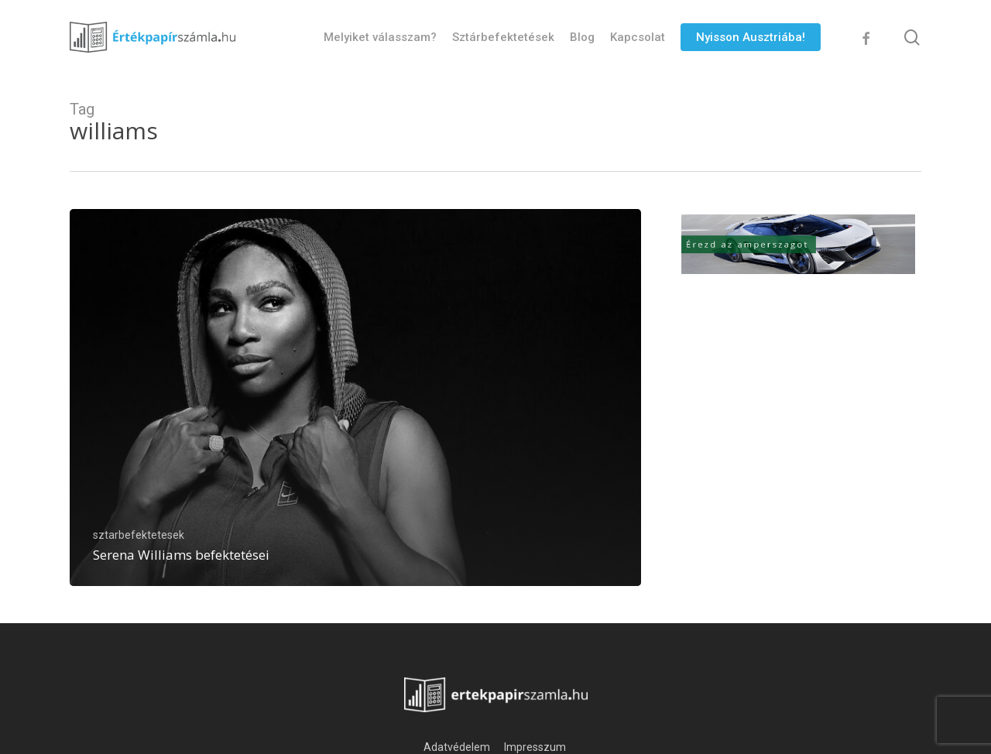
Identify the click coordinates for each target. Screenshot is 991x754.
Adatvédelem (456, 747)
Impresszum (536, 747)
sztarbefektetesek (138, 535)
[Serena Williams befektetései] (355, 397)
